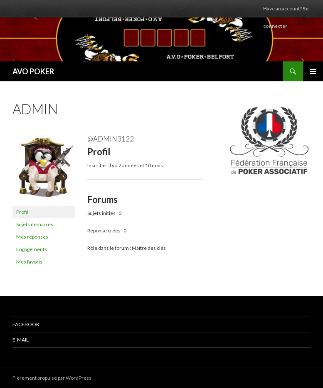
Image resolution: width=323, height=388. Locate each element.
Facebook (25, 324)
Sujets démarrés (34, 224)
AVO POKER (33, 71)
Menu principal (313, 71)
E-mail (20, 340)
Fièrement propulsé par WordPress (51, 378)
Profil (22, 212)
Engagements (31, 249)
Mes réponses (32, 237)
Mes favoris (29, 262)
